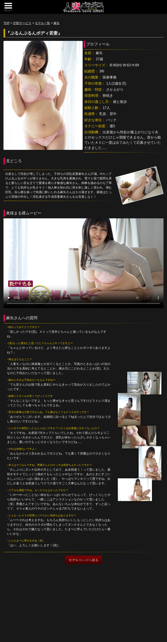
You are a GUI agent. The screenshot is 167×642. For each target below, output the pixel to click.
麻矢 (56, 23)
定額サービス (22, 23)
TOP (6, 23)
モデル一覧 (42, 23)
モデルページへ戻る (83, 559)
